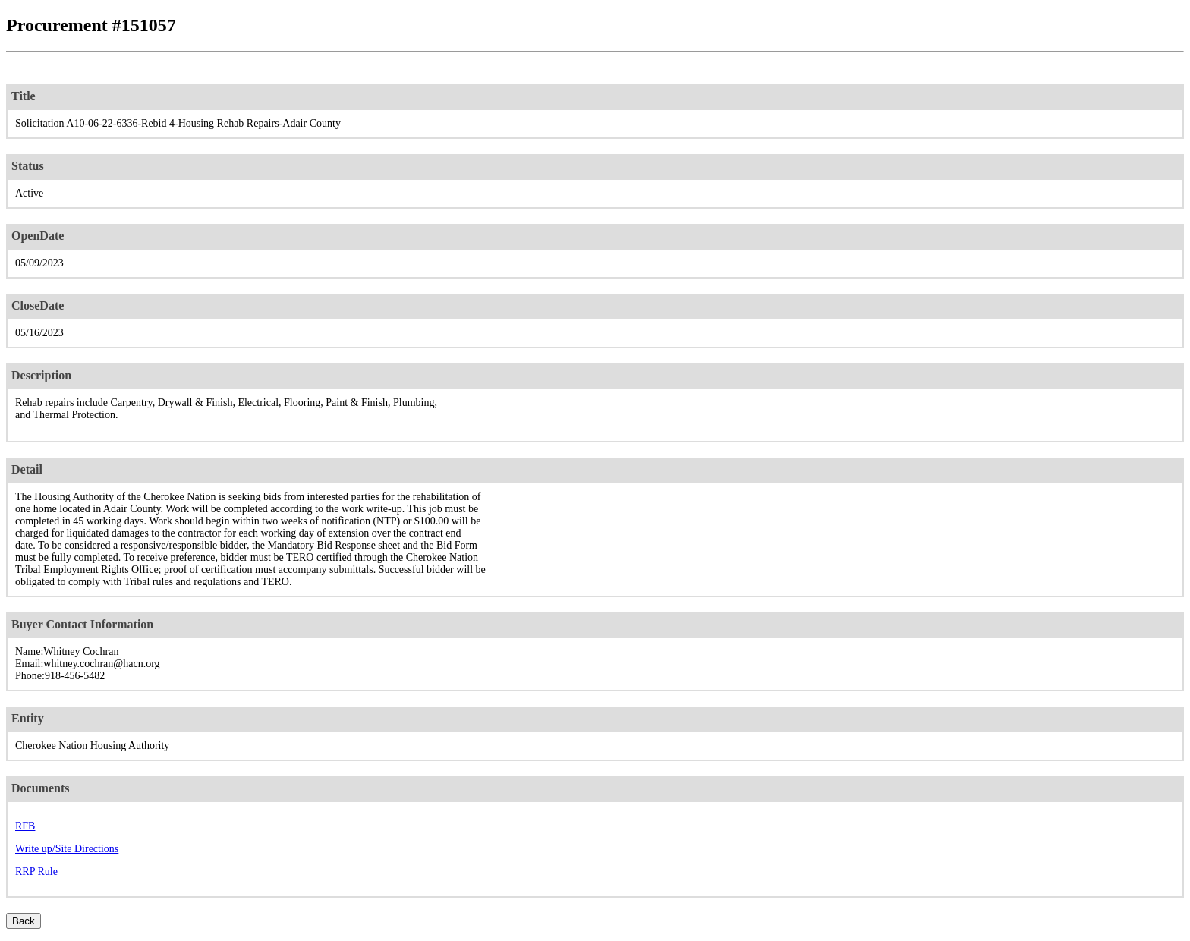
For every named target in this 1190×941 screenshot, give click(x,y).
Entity (27, 718)
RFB (25, 826)
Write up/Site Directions (66, 848)
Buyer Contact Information (82, 624)
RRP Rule (36, 871)
